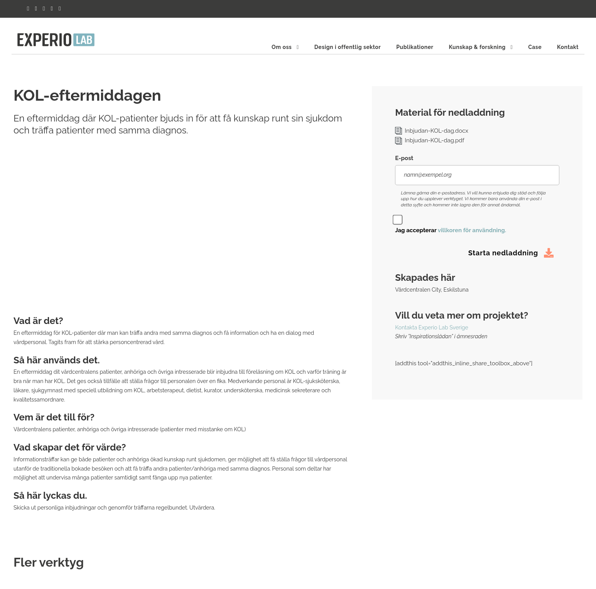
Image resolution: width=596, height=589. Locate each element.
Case (535, 47)
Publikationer (414, 47)
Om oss (282, 47)
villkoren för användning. (472, 230)
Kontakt (568, 47)
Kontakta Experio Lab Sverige (431, 327)
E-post (404, 158)
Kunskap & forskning (477, 47)
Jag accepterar (450, 230)
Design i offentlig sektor (347, 47)
